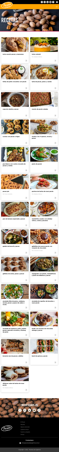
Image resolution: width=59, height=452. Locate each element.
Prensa (22, 434)
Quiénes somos (25, 429)
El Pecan (23, 422)
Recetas (23, 424)
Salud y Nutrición (25, 427)
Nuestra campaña (25, 432)
